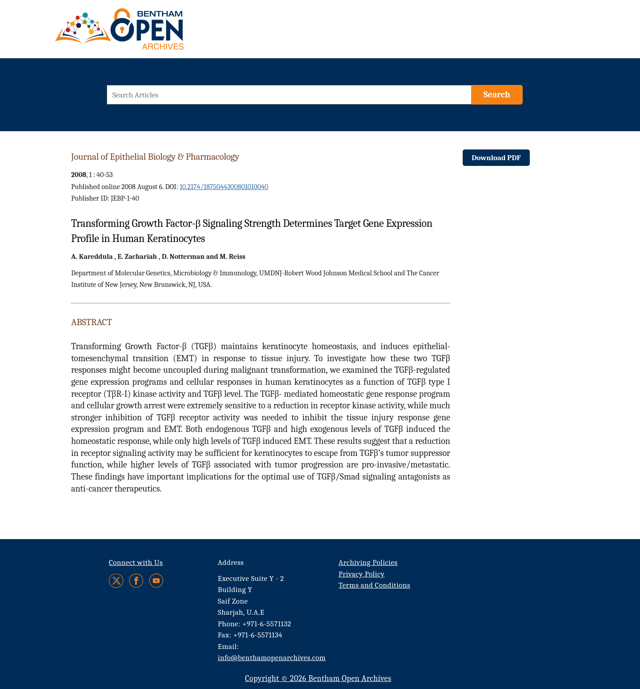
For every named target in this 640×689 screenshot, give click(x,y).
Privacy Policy (361, 574)
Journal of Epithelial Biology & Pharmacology (155, 156)
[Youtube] (156, 580)
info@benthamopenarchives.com (272, 657)
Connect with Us (136, 562)
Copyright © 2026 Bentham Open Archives (318, 678)
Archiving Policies (368, 562)
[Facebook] (136, 580)
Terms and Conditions (374, 585)
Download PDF (496, 157)
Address (231, 562)
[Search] (497, 95)
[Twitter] (116, 580)
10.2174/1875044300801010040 (224, 187)
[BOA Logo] (145, 33)
